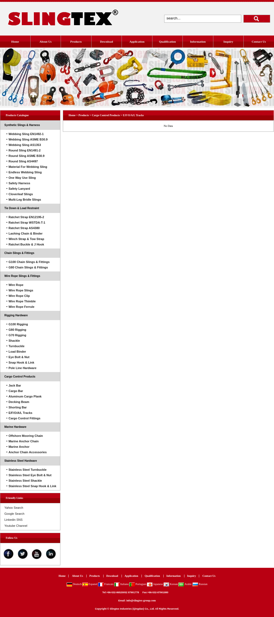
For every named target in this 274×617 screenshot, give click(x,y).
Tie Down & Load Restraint (21, 208)
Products (76, 41)
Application (137, 41)
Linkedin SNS (13, 519)
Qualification (167, 41)
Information (198, 41)
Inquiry (228, 41)
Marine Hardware (15, 426)
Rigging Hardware (16, 315)
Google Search (14, 513)
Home (15, 41)
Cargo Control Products (19, 376)
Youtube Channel (15, 525)
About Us (46, 41)
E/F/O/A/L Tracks (133, 115)
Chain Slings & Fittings (19, 253)
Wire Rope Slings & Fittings (22, 275)
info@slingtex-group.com (141, 600)
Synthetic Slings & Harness (22, 125)
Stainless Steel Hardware (20, 460)
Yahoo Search (13, 507)
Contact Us (259, 41)
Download (106, 41)
